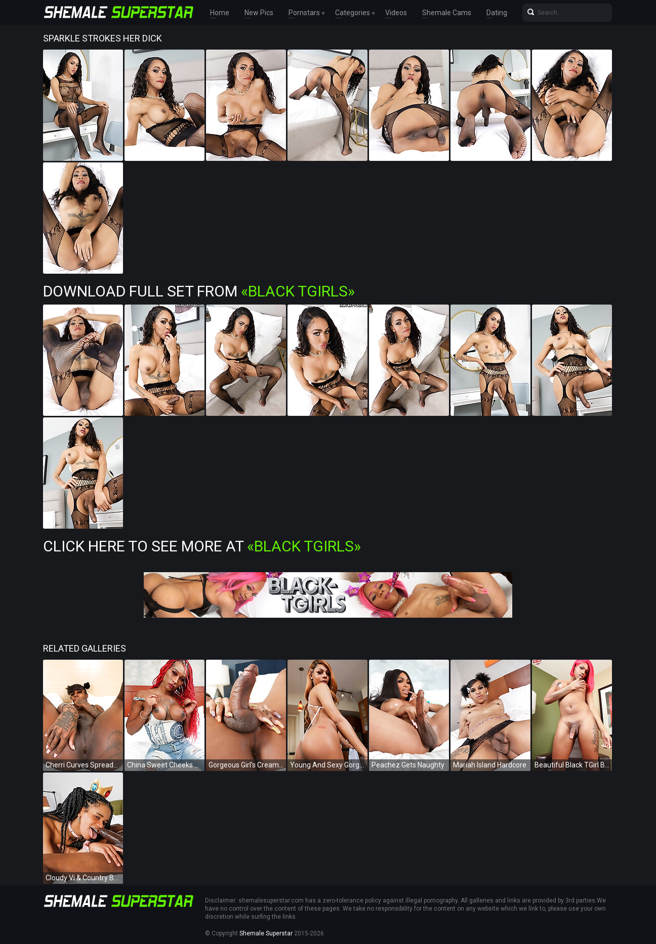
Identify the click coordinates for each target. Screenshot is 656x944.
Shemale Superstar (266, 933)
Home (219, 13)
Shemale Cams (446, 13)
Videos (396, 13)
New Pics (258, 13)
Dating (496, 13)
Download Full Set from (199, 291)
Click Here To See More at (202, 546)
